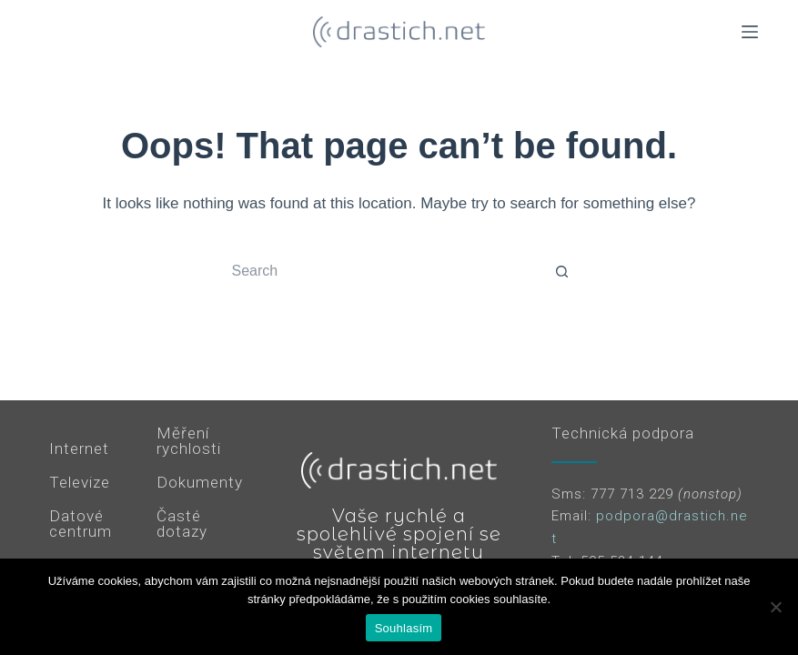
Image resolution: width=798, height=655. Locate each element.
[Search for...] (380, 271)
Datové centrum (80, 523)
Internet (79, 448)
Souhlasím (404, 628)
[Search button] (562, 271)
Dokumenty (200, 482)
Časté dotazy (182, 523)
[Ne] (775, 607)
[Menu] (750, 32)
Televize (79, 482)
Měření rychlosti (189, 441)
